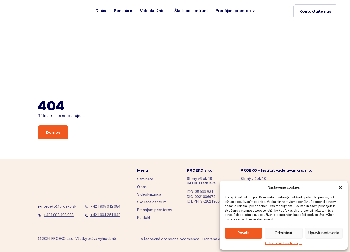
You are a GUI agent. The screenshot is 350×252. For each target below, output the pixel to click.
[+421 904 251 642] (105, 215)
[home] (34, 11)
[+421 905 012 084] (105, 207)
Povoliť (243, 233)
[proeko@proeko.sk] (58, 207)
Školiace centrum (191, 11)
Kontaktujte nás (315, 11)
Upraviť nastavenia (323, 233)
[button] (340, 187)
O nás (100, 11)
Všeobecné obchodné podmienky (170, 239)
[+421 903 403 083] (58, 215)
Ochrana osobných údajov (283, 243)
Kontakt (143, 218)
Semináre (123, 11)
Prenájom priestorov (235, 11)
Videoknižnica (153, 11)
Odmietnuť (284, 233)
